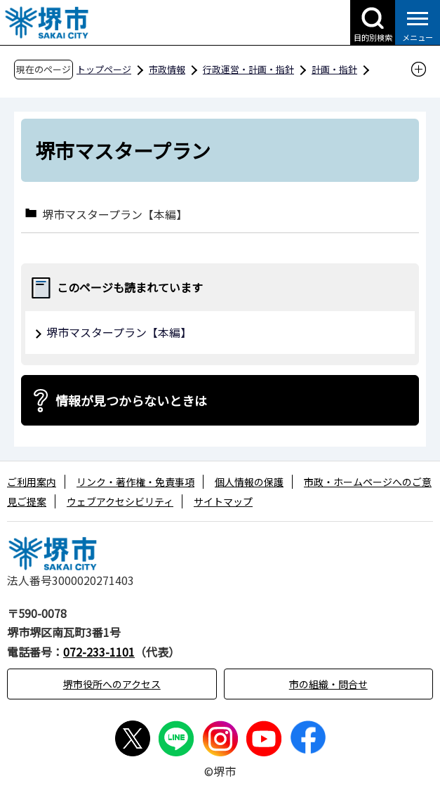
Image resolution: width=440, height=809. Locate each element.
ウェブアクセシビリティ (120, 501)
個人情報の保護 (249, 482)
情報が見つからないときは (131, 400)
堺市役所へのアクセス (112, 684)
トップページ (103, 69)
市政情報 (167, 69)
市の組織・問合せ (328, 684)
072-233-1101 (99, 651)
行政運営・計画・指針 (248, 69)
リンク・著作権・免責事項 (135, 482)
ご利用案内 (31, 482)
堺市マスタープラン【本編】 (114, 214)
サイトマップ (223, 501)
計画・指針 (334, 69)
